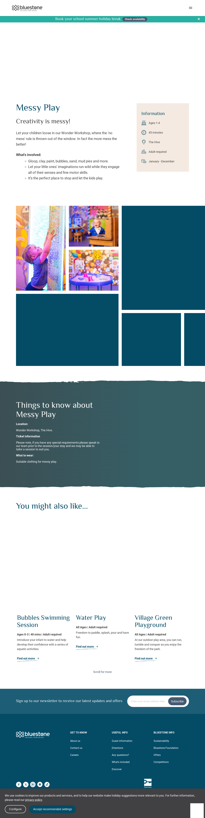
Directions (117, 736)
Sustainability (161, 729)
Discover (117, 757)
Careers (74, 743)
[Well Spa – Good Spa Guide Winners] (184, 771)
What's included (121, 750)
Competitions (161, 750)
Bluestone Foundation (166, 736)
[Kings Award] (171, 771)
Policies (184, 787)
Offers (157, 743)
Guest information (122, 729)
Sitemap (170, 787)
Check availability (135, 19)
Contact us (76, 736)
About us (75, 729)
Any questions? (120, 743)
